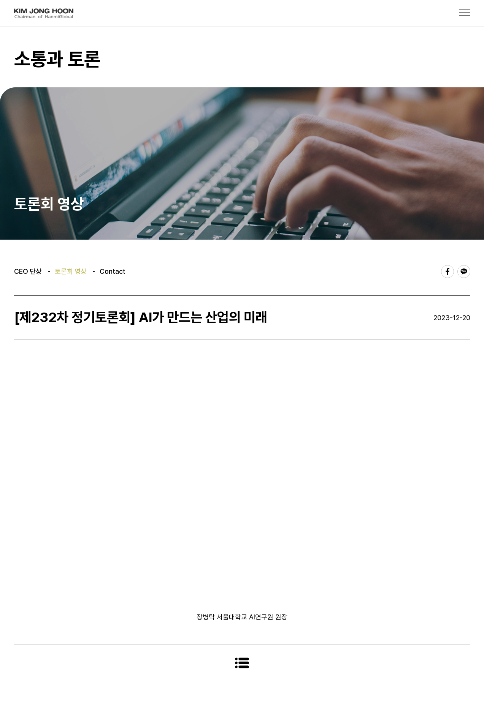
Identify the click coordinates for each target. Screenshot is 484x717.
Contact (112, 271)
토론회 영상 (71, 271)
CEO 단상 (28, 271)
